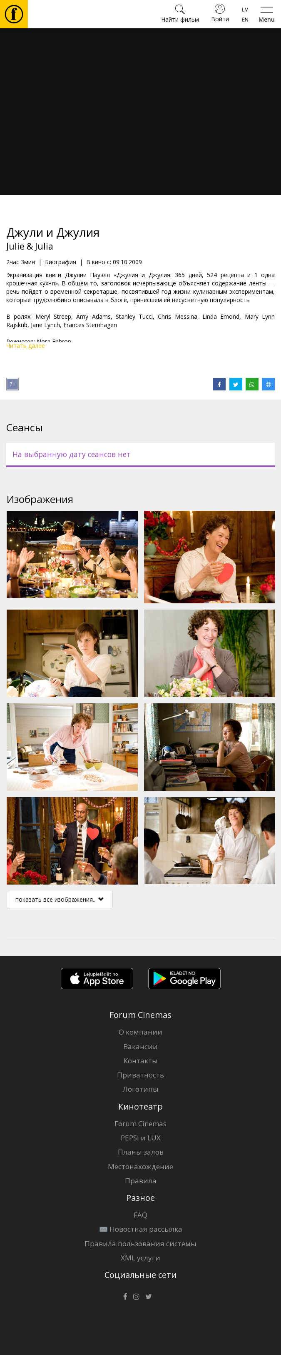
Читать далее (25, 346)
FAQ (140, 1215)
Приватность (140, 1075)
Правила (141, 1180)
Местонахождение (140, 1166)
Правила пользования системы (140, 1243)
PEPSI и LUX (141, 1137)
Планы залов (141, 1152)
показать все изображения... (59, 899)
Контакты (141, 1060)
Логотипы (141, 1089)
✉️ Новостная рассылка (140, 1229)
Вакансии (140, 1046)
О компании (140, 1032)
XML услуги (140, 1257)
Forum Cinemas (140, 1123)
